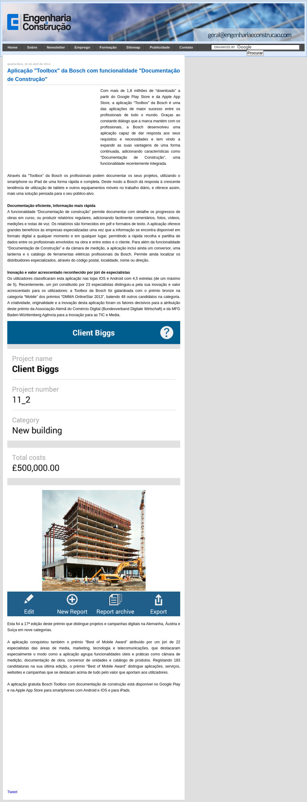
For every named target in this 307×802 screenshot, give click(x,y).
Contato (186, 47)
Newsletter (56, 47)
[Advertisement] (52, 128)
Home (13, 47)
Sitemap (133, 47)
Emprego (82, 47)
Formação (108, 47)
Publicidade (160, 47)
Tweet (12, 792)
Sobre (32, 47)
